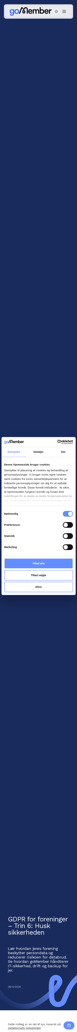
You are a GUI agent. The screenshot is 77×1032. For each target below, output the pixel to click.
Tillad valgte (38, 575)
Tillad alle (38, 563)
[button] (56, 11)
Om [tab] (63, 451)
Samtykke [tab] (14, 451)
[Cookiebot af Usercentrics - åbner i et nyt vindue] (57, 442)
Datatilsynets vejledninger (24, 1028)
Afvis (38, 586)
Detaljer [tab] (39, 451)
